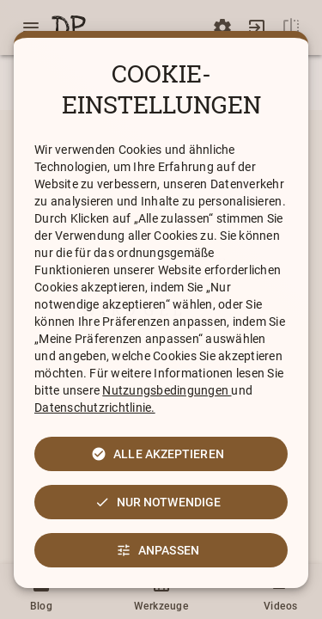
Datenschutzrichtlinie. (94, 407)
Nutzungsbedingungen (166, 390)
